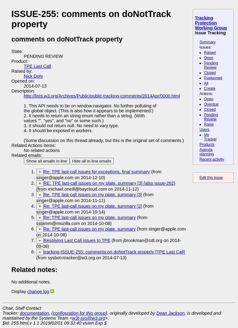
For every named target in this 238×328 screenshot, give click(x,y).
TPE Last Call (37, 66)
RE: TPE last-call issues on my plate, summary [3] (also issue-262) (109, 183)
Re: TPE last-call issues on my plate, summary (90, 217)
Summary (208, 42)
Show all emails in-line (46, 161)
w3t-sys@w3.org (88, 318)
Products (207, 144)
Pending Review (211, 65)
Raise (209, 124)
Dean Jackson (170, 313)
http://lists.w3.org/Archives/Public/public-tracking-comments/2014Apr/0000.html (102, 95)
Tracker (210, 137)
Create (209, 88)
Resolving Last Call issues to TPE (77, 240)
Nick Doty (33, 76)
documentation (34, 313)
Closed (210, 73)
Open (208, 58)
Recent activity (212, 159)
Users (204, 129)
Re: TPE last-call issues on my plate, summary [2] (93, 206)
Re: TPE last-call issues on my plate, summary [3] (93, 194)
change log (38, 291)
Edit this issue (211, 177)
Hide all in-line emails (91, 161)
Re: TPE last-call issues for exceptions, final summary (97, 171)
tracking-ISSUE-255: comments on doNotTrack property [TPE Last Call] (114, 251)
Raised (210, 52)
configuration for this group (79, 313)
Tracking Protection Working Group (211, 22)
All (206, 83)
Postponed (213, 78)
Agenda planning (207, 152)
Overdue (211, 104)
